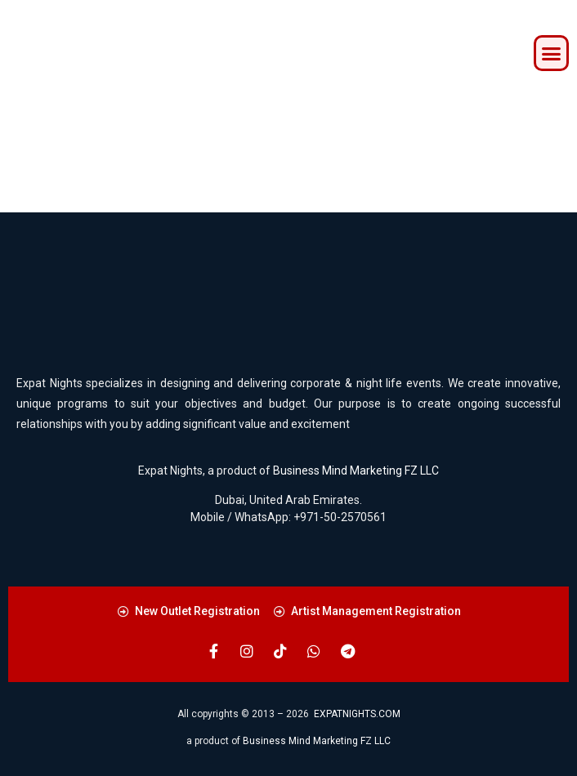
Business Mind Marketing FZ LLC (356, 470)
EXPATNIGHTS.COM (357, 714)
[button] (552, 53)
